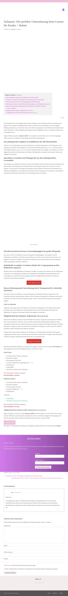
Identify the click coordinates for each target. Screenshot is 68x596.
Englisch (50, 147)
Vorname (37, 453)
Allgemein (10, 472)
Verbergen (19, 95)
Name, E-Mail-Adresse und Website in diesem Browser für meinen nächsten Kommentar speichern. (31, 569)
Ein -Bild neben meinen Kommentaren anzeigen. (20, 565)
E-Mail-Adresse (8, 552)
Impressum (61, 593)
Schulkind (18, 472)
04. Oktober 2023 (17, 492)
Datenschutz (55, 593)
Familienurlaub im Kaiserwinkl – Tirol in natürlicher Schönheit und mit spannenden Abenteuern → (37, 478)
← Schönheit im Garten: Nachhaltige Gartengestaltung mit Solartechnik (23, 476)
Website (6, 558)
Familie (14, 472)
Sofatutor (21, 128)
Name (6, 545)
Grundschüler (23, 362)
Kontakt (49, 593)
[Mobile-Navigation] (63, 10)
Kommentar (7, 526)
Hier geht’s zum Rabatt (34, 341)
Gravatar (9, 565)
